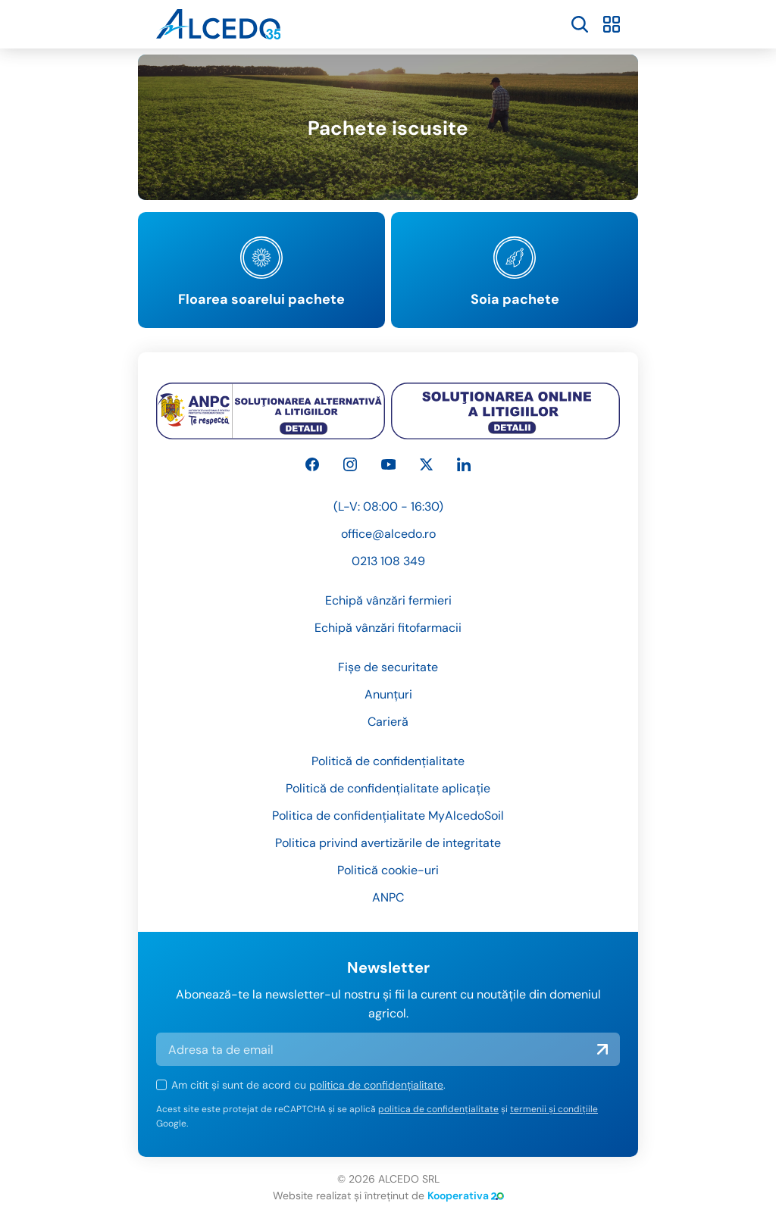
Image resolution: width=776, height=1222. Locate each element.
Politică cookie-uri (388, 870)
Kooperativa (465, 1195)
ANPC (388, 897)
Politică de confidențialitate (388, 761)
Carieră (388, 722)
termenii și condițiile (554, 1109)
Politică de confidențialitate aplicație (388, 788)
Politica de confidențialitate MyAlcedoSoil (388, 816)
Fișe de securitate (388, 667)
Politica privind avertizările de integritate (388, 843)
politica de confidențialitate (376, 1085)
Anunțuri (388, 694)
